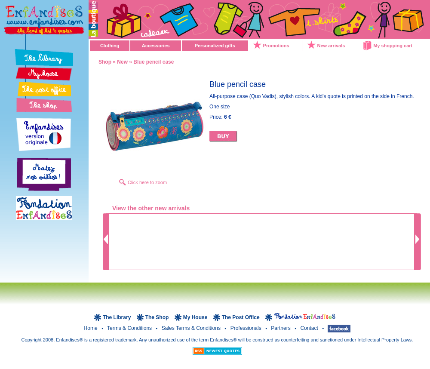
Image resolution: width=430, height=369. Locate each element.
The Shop (157, 317)
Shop (104, 62)
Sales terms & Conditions (192, 328)
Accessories (156, 45)
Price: (220, 117)
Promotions (276, 45)
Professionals (246, 328)
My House (195, 317)
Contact (309, 328)
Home (91, 328)
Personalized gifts (215, 45)
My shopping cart (392, 45)
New (122, 62)
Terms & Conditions (130, 328)
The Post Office (241, 317)
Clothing (110, 45)
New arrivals (331, 45)
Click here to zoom (147, 182)
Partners (281, 328)
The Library (117, 317)
